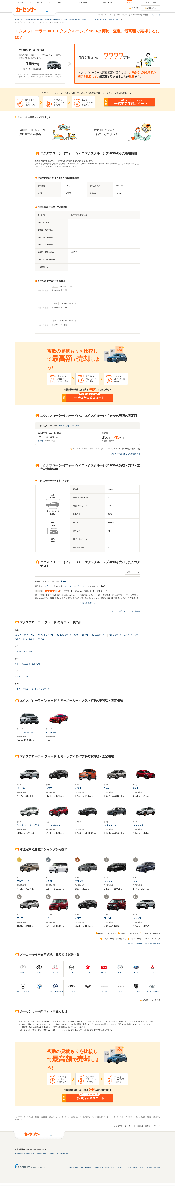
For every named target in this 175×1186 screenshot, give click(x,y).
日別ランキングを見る (107, 933)
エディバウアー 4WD (23, 651)
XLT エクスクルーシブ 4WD (70, 426)
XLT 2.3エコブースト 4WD (67, 635)
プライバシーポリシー (75, 1167)
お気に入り (151, 8)
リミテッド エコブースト (41, 689)
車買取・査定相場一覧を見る (114, 939)
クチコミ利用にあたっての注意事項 (125, 454)
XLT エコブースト (99, 635)
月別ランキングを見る (151, 933)
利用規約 (88, 1167)
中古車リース (41, 1153)
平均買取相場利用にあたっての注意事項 (144, 943)
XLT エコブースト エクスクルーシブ (123, 635)
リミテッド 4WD (21, 689)
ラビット (47, 586)
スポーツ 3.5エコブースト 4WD (27, 664)
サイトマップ (155, 15)
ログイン (135, 8)
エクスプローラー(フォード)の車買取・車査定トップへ (136, 1126)
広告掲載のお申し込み (152, 1167)
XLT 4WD (84, 635)
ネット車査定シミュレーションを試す (145, 939)
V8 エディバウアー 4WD (24, 635)
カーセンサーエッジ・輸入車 (59, 1153)
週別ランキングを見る (129, 933)
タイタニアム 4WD (22, 676)
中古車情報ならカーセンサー (24, 1153)
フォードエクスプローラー (75, 586)
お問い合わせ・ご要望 (135, 1167)
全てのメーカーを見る (151, 1000)
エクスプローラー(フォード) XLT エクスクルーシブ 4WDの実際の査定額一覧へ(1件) (106, 449)
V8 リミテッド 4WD (46, 635)
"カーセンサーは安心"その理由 (104, 1167)
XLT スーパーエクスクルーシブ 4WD (29, 639)
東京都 (40, 441)
